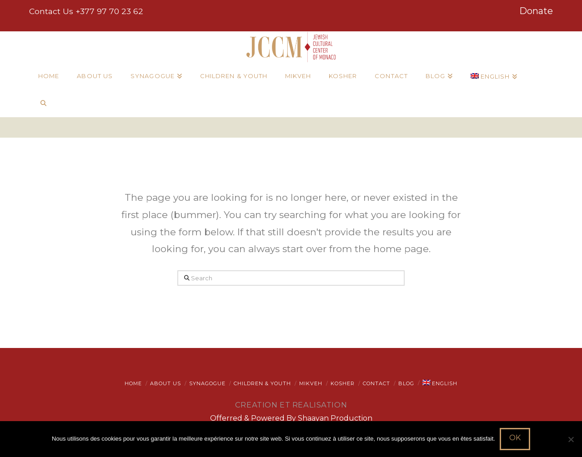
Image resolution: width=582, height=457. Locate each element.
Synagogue (207, 383)
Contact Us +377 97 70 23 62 (86, 11)
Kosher (343, 383)
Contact (376, 383)
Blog (406, 383)
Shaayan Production (335, 418)
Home (133, 383)
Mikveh (310, 383)
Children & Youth (262, 383)
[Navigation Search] (43, 103)
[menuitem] (494, 76)
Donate (536, 10)
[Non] (570, 439)
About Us (165, 383)
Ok (515, 437)
